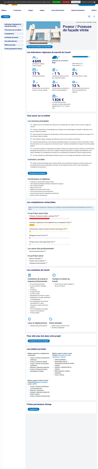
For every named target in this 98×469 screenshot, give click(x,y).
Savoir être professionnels (36, 251)
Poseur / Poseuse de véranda (38, 361)
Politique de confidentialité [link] (88, 2)
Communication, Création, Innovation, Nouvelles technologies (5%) (47, 229)
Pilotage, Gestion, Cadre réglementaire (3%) (41, 242)
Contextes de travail (11, 37)
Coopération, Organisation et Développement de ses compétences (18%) (49, 222)
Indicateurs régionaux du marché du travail (13, 25)
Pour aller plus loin (11, 41)
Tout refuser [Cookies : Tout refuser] (66, 2)
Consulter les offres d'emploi (38, 341)
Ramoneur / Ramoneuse (37, 390)
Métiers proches (10, 45)
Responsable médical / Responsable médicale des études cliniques (64, 363)
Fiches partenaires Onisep (13, 48)
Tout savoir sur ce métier (13, 30)
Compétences (9, 34)
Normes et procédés (35, 258)
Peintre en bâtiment (60, 359)
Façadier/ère (33, 409)
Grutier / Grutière (34, 394)
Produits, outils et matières (37, 261)
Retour (6, 17)
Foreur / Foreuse (59, 375)
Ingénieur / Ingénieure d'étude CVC (40, 392)
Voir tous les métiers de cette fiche (39, 46)
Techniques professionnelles (37, 263)
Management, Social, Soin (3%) (38, 235)
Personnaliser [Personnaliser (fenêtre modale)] (76, 2)
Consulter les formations (37, 173)
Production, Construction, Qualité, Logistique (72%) (43, 216)
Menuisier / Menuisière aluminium (39, 367)
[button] (89, 16)
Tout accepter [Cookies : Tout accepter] (56, 2)
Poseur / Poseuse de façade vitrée (40, 396)
